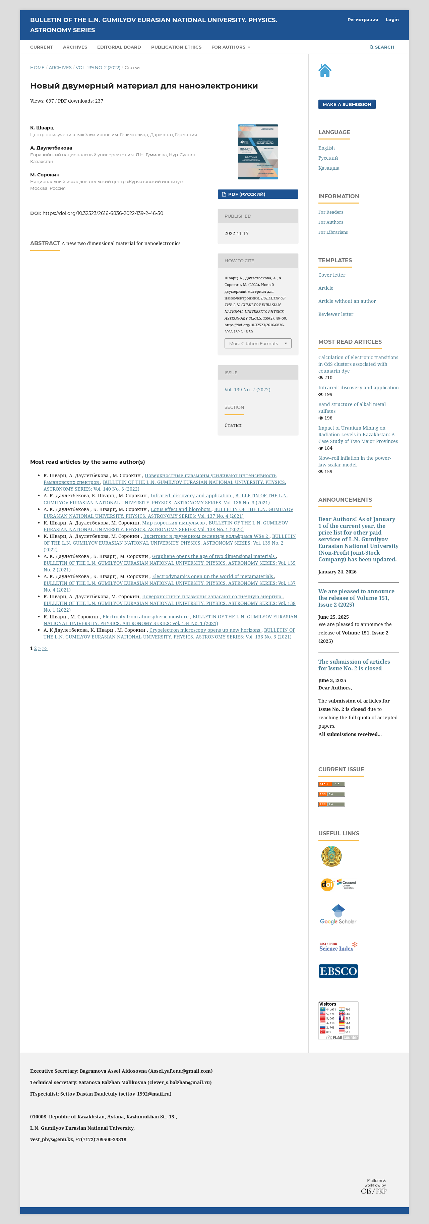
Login (392, 19)
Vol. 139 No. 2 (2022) (98, 67)
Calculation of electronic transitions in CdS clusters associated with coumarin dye (358, 364)
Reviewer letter (336, 314)
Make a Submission (347, 104)
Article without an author (347, 301)
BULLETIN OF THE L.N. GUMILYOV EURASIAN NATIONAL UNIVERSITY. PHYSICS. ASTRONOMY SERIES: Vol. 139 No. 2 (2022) (170, 543)
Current (41, 47)
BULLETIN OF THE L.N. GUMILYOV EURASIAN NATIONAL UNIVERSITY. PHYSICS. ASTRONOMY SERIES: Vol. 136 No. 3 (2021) (166, 498)
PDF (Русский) (246, 194)
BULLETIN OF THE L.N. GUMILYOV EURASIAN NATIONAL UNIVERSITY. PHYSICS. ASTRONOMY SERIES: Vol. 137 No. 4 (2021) (168, 512)
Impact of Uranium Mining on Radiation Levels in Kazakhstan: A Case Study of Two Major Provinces (358, 434)
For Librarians (333, 232)
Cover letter (332, 275)
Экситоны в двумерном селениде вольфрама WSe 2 (206, 536)
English (326, 148)
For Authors (330, 222)
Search (382, 47)
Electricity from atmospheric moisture (146, 616)
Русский (328, 158)
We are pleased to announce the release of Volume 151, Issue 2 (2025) (356, 598)
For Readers (330, 212)
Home (37, 67)
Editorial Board (119, 47)
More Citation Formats (253, 343)
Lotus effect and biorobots (181, 509)
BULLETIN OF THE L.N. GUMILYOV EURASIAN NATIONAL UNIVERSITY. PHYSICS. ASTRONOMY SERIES (153, 25)
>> (45, 648)
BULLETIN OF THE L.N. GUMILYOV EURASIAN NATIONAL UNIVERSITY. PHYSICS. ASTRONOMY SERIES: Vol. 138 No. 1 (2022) (166, 526)
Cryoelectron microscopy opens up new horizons (205, 630)
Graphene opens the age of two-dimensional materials (214, 556)
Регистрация (363, 19)
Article (325, 288)
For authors (229, 47)
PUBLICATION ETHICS (176, 47)
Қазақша (329, 168)
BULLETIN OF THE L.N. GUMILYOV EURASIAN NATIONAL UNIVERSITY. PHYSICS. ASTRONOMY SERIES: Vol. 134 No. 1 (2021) (170, 619)
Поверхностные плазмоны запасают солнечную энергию (212, 596)
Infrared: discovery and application (192, 495)
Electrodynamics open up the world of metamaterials (213, 576)
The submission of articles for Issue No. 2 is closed (354, 665)
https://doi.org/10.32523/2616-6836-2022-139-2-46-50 (103, 213)
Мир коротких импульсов (174, 522)
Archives (75, 47)
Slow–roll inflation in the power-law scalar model (354, 461)
